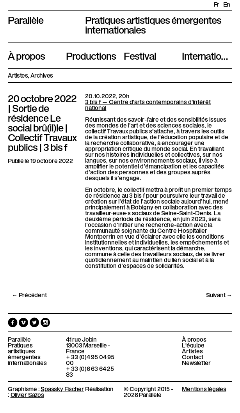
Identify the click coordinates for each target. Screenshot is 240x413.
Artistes (18, 75)
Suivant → (219, 295)
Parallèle (25, 19)
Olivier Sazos (27, 394)
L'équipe (193, 345)
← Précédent (29, 295)
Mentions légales (204, 388)
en (226, 4)
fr (216, 4)
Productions (91, 55)
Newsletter (196, 362)
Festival (140, 55)
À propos (26, 55)
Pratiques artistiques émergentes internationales (27, 353)
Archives (41, 75)
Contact (192, 357)
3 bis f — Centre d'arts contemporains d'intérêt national (148, 104)
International (207, 55)
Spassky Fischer (62, 388)
